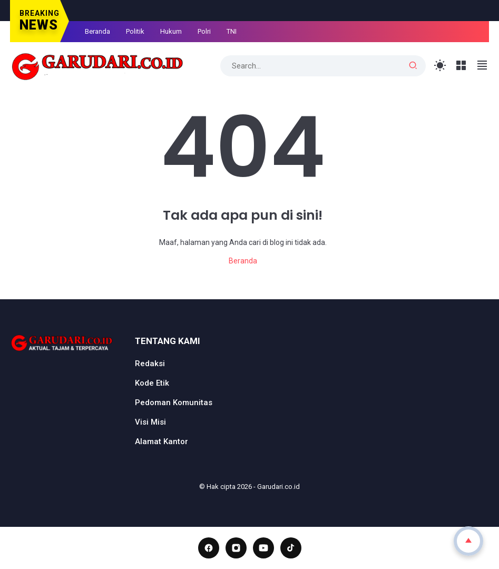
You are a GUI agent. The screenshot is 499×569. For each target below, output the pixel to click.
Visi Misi (150, 422)
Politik (135, 31)
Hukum (171, 31)
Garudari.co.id (278, 486)
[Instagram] (236, 547)
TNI (232, 31)
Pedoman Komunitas (173, 402)
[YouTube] (263, 547)
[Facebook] (208, 547)
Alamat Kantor (161, 441)
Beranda (97, 31)
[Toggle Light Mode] (440, 65)
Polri (204, 31)
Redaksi (150, 363)
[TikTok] (290, 547)
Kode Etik (152, 383)
